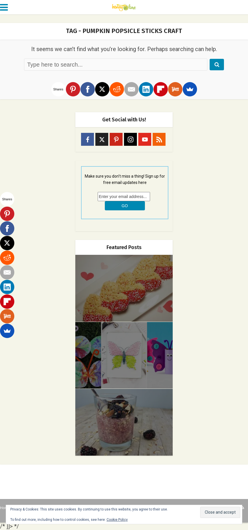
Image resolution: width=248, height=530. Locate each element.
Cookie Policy (117, 520)
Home (5, 508)
